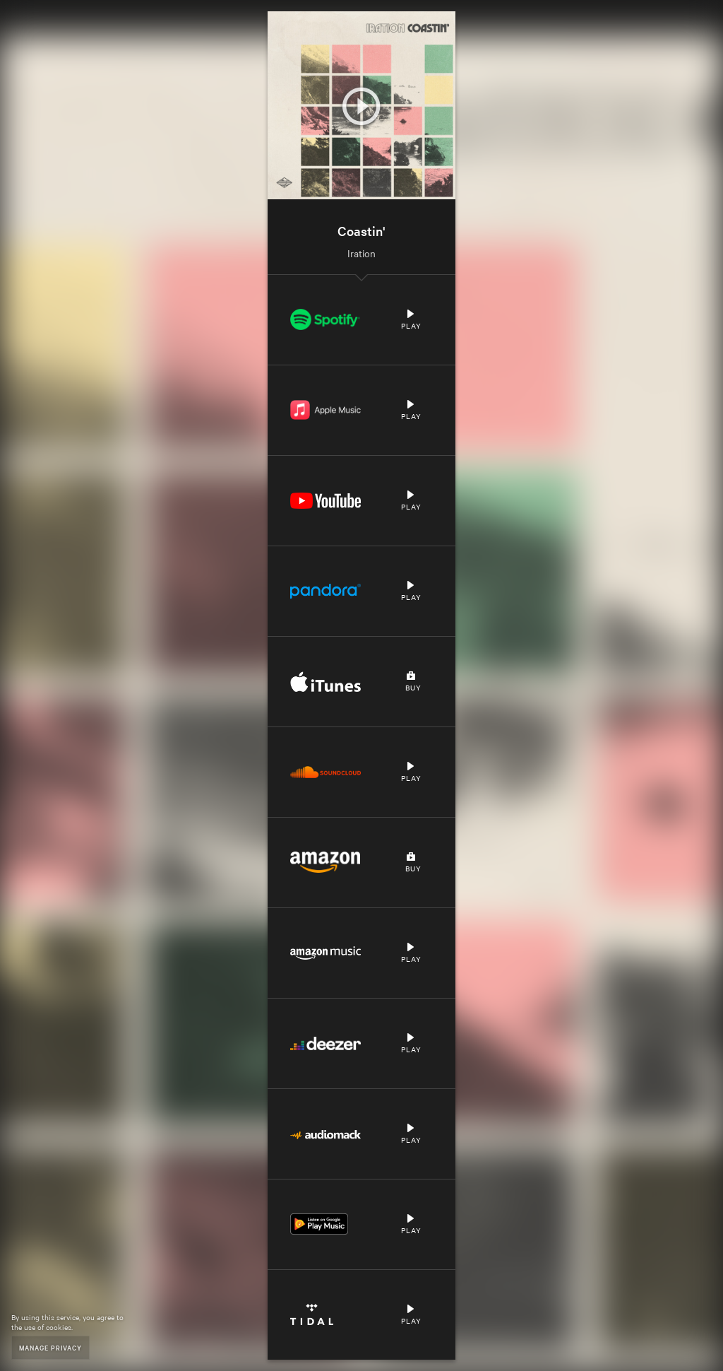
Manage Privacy (50, 1347)
